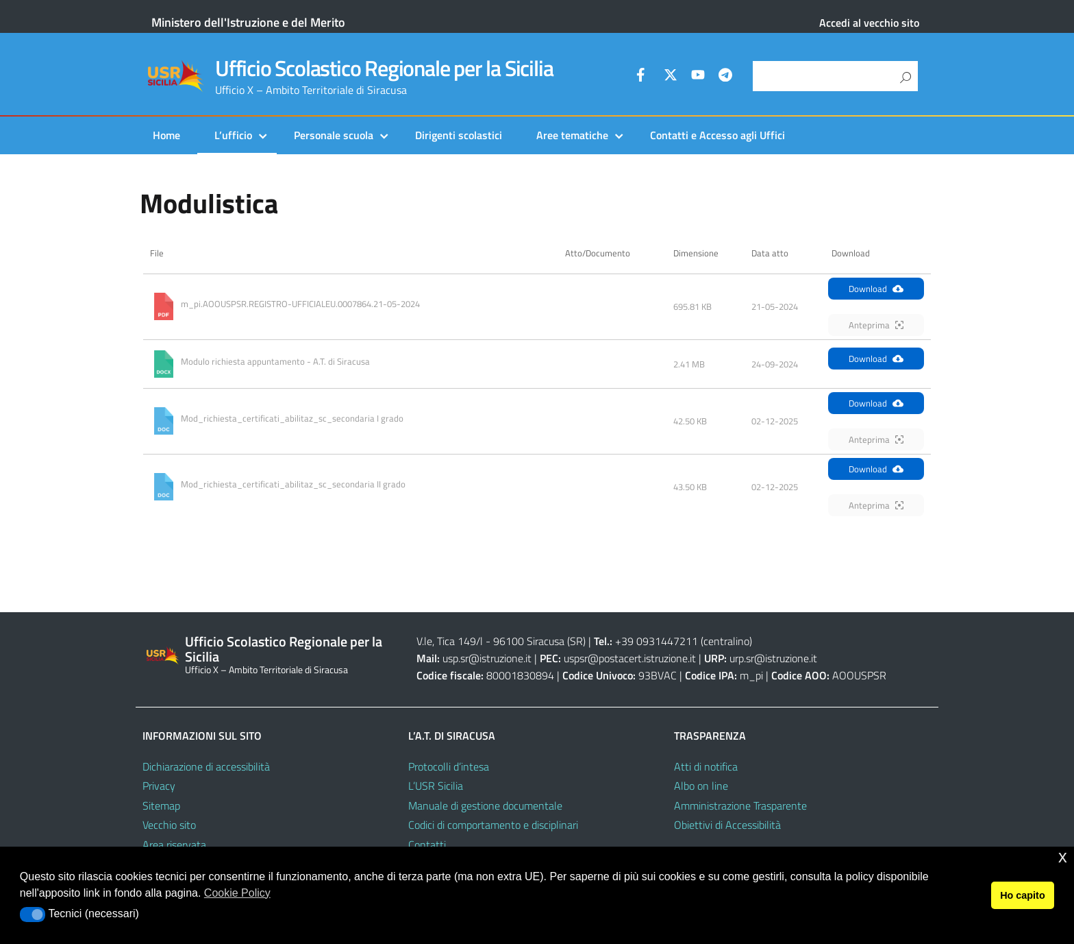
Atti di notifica (706, 766)
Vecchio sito (169, 824)
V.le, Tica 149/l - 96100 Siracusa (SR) (501, 641)
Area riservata (174, 844)
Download (876, 288)
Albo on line (701, 785)
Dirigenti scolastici (458, 135)
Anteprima (876, 325)
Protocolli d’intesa (448, 766)
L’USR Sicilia (435, 785)
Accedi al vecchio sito (869, 22)
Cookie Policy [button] (237, 893)
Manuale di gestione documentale (485, 805)
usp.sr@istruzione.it (487, 658)
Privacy (158, 785)
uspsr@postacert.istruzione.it (630, 658)
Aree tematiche (572, 135)
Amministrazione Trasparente (740, 805)
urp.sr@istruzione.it (773, 658)
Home (166, 135)
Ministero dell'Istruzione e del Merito (248, 22)
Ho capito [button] (1022, 895)
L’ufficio (233, 135)
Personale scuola (333, 135)
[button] (32, 914)
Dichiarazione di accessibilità (206, 766)
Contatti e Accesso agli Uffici (717, 135)
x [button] (1062, 856)
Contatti (427, 844)
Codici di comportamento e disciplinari (493, 824)
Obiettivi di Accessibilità (727, 824)
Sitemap (161, 805)
